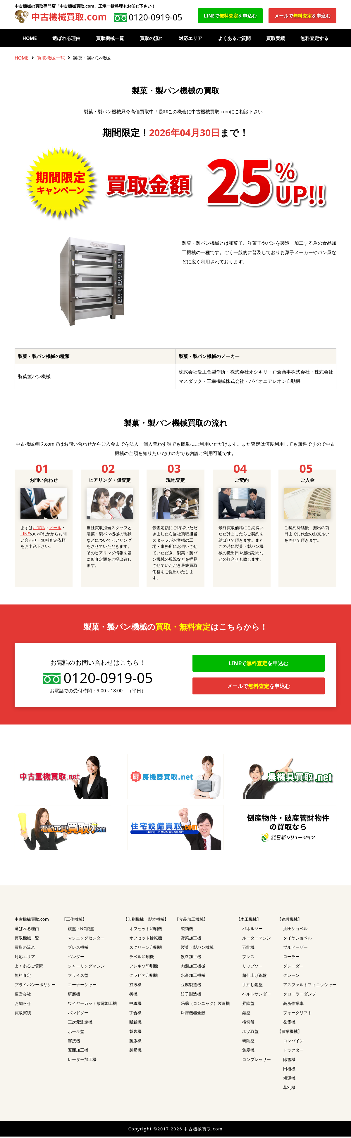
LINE (25, 533)
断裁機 (135, 1023)
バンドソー (78, 1014)
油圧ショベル (295, 930)
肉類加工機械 (193, 967)
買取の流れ (151, 38)
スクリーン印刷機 (145, 948)
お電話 (39, 527)
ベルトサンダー (256, 995)
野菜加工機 (191, 939)
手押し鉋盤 (252, 986)
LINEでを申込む (230, 16)
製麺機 (187, 930)
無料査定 (23, 976)
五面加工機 (78, 1051)
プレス (248, 958)
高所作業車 (293, 1004)
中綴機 (135, 1004)
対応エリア (190, 38)
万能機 (248, 948)
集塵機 (248, 1051)
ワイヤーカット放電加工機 (92, 1004)
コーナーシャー (82, 986)
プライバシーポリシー (35, 986)
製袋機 (135, 1033)
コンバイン (293, 1042)
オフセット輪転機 (145, 939)
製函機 (135, 1051)
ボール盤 (76, 1033)
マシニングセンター (86, 939)
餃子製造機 (191, 995)
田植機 (289, 1070)
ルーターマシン (256, 939)
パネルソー (252, 930)
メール (55, 527)
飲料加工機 (191, 958)
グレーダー (293, 967)
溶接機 (74, 1042)
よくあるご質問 (234, 38)
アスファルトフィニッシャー (309, 986)
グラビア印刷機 (143, 976)
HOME (30, 38)
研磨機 (74, 995)
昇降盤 (248, 1004)
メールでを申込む (302, 16)
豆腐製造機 (191, 986)
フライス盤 (78, 976)
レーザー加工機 (82, 1061)
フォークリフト (297, 1014)
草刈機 (289, 1089)
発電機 (289, 1023)
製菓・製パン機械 (197, 948)
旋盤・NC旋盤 (81, 930)
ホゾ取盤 (250, 1033)
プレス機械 (78, 948)
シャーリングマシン (86, 967)
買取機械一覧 (110, 38)
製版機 (135, 1042)
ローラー (291, 958)
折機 (133, 995)
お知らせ (23, 1004)
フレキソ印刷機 (143, 967)
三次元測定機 (80, 1023)
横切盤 (248, 1023)
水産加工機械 (193, 976)
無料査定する (314, 38)
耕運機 (289, 1079)
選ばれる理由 (66, 38)
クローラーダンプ (299, 995)
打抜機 (135, 986)
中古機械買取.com (32, 920)
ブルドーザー (295, 948)
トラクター (293, 1051)
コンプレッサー (256, 1061)
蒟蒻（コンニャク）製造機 (205, 1004)
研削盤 (248, 1042)
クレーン (291, 976)
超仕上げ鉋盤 (254, 976)
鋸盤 (246, 1014)
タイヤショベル (297, 939)
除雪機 (289, 1061)
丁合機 (135, 1014)
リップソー (252, 967)
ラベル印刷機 (141, 958)
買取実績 (275, 38)
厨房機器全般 (193, 1014)
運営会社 (23, 995)
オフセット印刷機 (145, 930)
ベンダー (76, 958)
